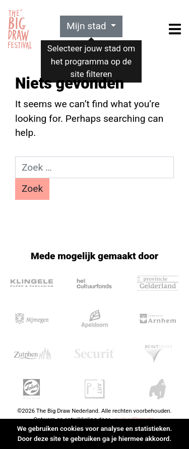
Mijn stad (88, 26)
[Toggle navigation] (175, 29)
